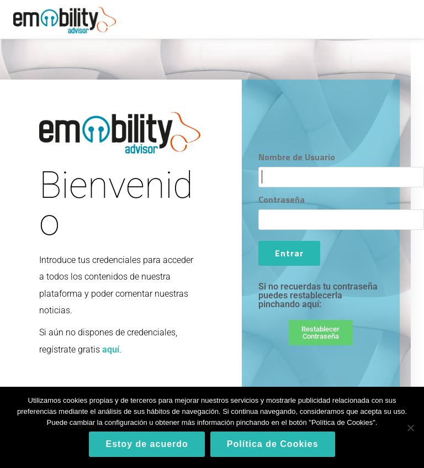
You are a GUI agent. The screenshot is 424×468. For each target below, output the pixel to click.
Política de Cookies (273, 444)
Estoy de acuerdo (146, 444)
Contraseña (281, 199)
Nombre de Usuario (296, 157)
